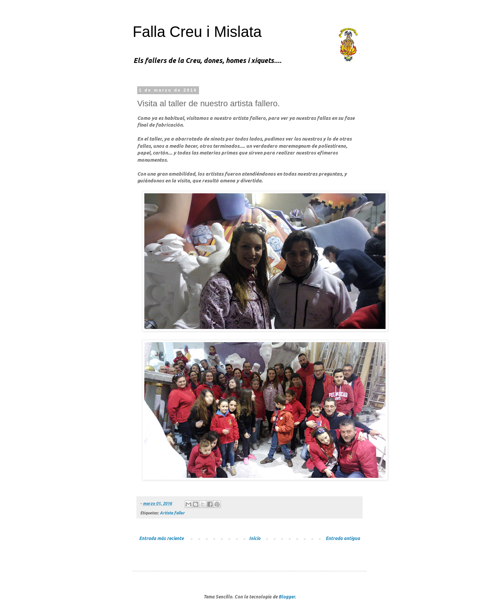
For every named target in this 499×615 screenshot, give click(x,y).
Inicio (254, 538)
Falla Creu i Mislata (197, 31)
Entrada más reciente (161, 538)
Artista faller (172, 513)
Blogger (287, 596)
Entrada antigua (343, 538)
